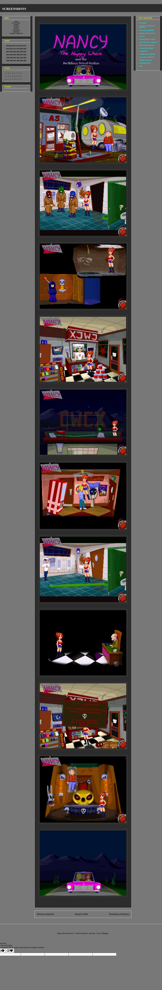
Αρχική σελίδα (81, 914)
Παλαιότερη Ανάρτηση (119, 914)
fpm (93, 933)
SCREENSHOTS (14, 9)
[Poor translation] (10, 950)
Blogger (105, 933)
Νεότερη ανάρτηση (45, 914)
